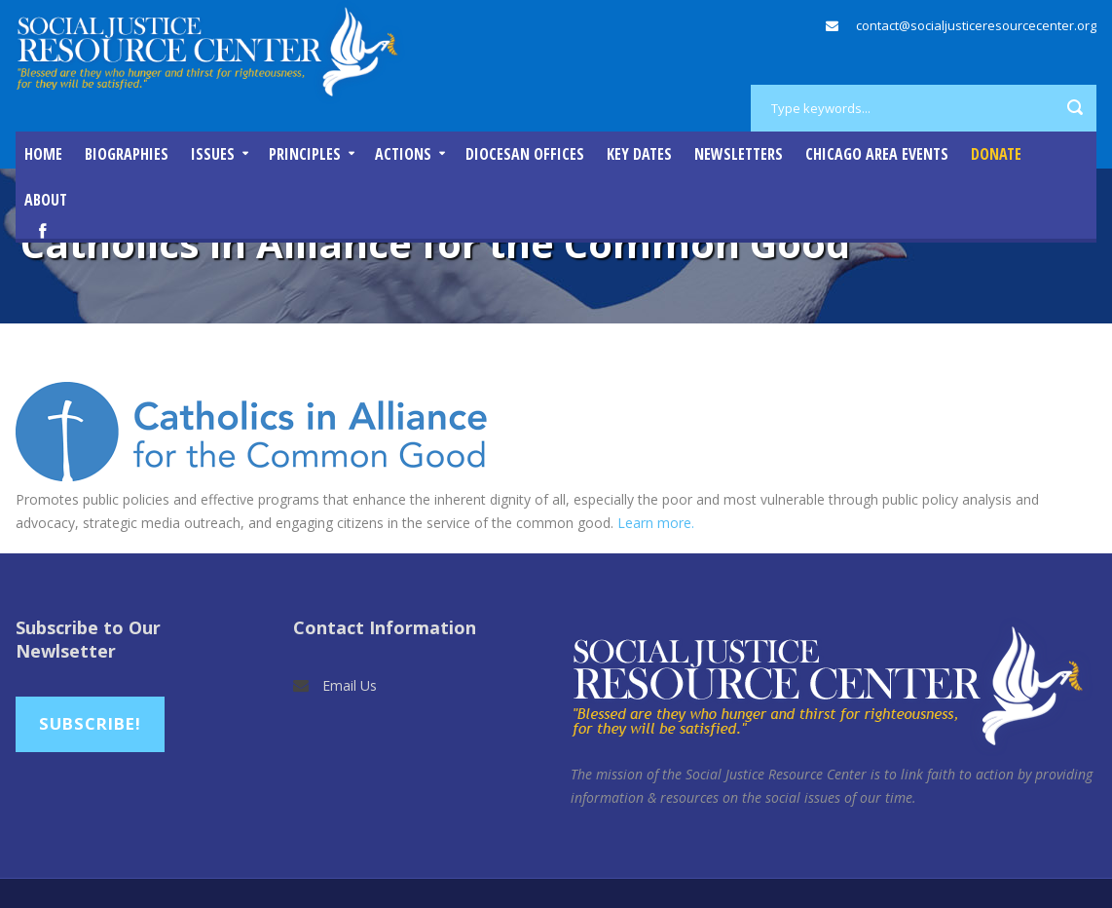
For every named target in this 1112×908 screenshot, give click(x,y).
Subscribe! (90, 723)
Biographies (126, 154)
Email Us (349, 685)
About (45, 199)
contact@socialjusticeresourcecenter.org (976, 25)
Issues (213, 154)
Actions (403, 154)
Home (43, 154)
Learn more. (655, 522)
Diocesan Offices (524, 154)
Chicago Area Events (876, 154)
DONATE (996, 154)
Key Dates (639, 154)
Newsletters (738, 154)
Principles (305, 154)
